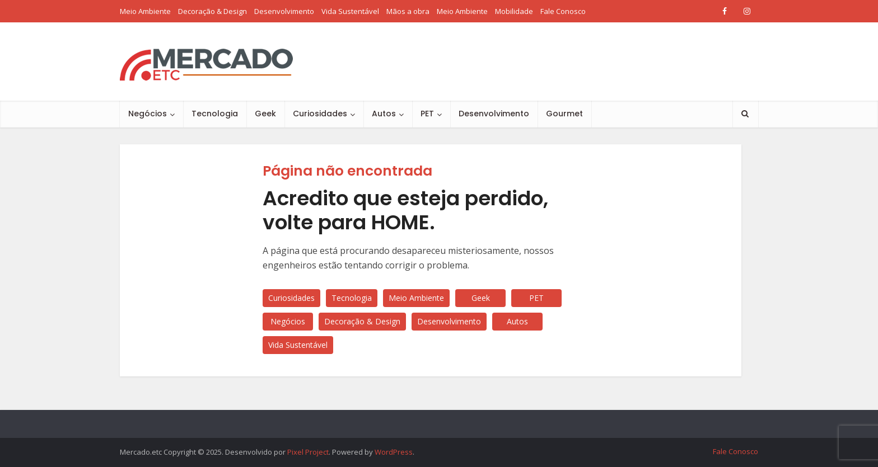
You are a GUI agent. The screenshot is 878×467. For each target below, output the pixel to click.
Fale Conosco (563, 11)
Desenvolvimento (284, 11)
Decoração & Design (212, 11)
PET (427, 113)
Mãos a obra (407, 11)
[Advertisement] (554, 61)
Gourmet (564, 113)
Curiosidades (320, 113)
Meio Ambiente (145, 11)
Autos (384, 113)
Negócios (147, 113)
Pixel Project (308, 452)
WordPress (394, 452)
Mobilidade (514, 11)
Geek (265, 113)
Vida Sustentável (350, 11)
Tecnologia (215, 113)
